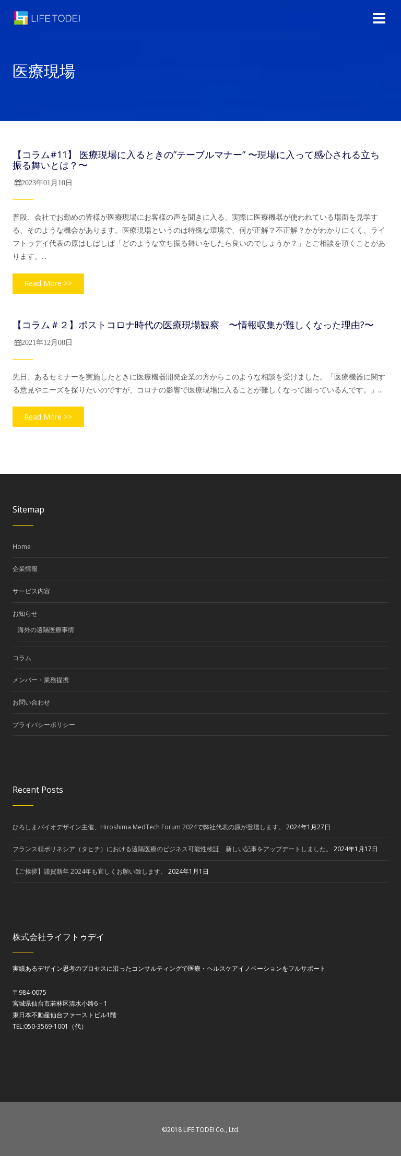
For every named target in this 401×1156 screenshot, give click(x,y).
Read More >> (48, 283)
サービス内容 (31, 591)
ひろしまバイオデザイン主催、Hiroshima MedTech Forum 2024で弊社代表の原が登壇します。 (149, 827)
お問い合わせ (31, 702)
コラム (22, 657)
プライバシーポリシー (44, 724)
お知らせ (25, 613)
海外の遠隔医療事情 (46, 629)
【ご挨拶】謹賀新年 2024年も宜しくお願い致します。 (90, 871)
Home (22, 546)
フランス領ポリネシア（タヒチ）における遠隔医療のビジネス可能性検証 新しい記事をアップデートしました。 (172, 848)
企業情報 (25, 568)
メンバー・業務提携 (41, 679)
